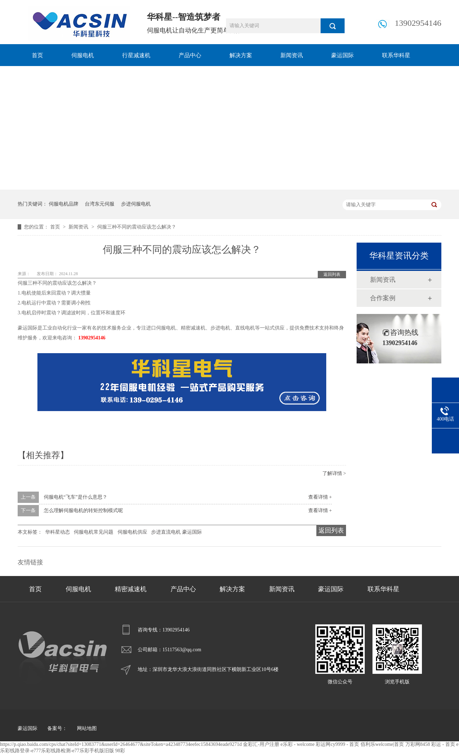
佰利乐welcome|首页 (382, 744)
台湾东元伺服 (99, 204)
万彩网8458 (417, 744)
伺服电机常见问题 (93, 532)
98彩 (120, 750)
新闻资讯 (291, 55)
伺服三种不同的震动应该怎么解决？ (136, 227)
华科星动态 (57, 532)
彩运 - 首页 (443, 744)
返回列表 (331, 274)
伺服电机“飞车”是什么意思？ (75, 497)
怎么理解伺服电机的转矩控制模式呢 (83, 510)
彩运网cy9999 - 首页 (337, 744)
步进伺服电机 (136, 204)
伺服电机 (82, 55)
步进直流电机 (166, 532)
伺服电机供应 (132, 532)
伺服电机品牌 (63, 204)
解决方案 (241, 55)
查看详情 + (320, 497)
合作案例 (382, 298)
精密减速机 (131, 589)
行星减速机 (136, 55)
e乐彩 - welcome (298, 744)
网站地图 (87, 728)
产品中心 (190, 55)
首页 (37, 55)
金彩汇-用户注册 (261, 744)
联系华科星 (396, 55)
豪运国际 (342, 55)
